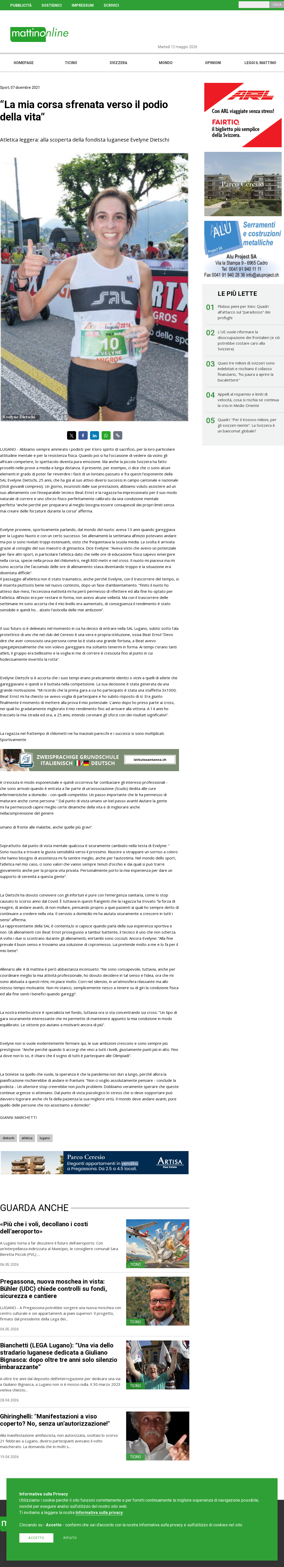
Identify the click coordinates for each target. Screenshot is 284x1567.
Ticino (71, 63)
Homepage (24, 63)
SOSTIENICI (52, 5)
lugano (45, 1138)
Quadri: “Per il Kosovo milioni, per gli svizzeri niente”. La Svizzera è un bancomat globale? (247, 425)
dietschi (8, 1138)
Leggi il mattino (260, 63)
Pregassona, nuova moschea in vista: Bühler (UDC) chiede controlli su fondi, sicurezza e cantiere (53, 1289)
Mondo (166, 63)
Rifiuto (70, 1538)
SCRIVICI (111, 5)
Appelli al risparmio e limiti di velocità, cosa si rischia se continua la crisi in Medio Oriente (248, 399)
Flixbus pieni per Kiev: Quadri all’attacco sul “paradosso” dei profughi (244, 312)
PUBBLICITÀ (20, 5)
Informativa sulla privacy (99, 1512)
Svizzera (118, 63)
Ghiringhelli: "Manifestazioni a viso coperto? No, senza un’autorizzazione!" (55, 1420)
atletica (27, 1138)
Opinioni (213, 63)
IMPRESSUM (83, 5)
